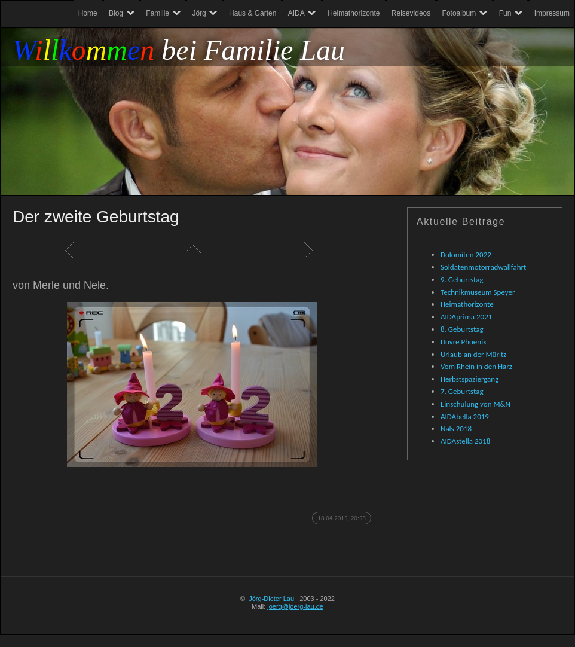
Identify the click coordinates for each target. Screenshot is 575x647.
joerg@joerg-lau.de (295, 606)
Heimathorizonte (467, 304)
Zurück (72, 250)
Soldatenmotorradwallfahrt (483, 267)
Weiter (311, 250)
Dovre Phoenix (464, 341)
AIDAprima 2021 (466, 316)
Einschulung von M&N (475, 403)
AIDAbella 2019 (465, 416)
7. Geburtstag (462, 391)
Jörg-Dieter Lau (271, 598)
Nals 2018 (456, 428)
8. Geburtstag (462, 329)
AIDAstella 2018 (465, 441)
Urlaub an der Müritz (473, 354)
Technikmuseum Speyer (478, 292)
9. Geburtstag (462, 279)
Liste (192, 250)
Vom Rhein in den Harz (476, 366)
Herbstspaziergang (469, 378)
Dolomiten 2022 (466, 254)
